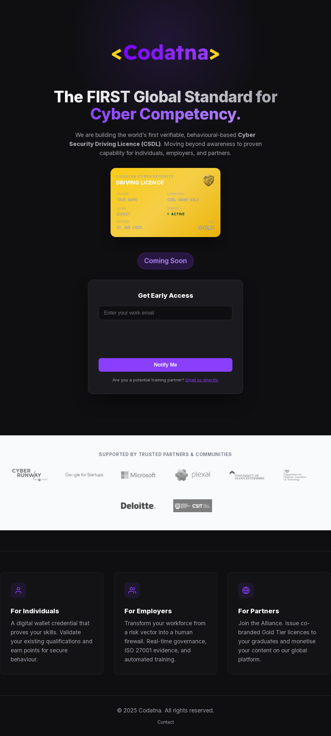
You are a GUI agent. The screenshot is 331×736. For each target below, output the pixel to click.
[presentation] (165, 337)
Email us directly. (202, 380)
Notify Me (165, 365)
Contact (165, 722)
